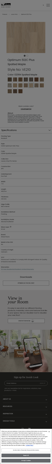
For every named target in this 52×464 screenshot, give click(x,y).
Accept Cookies (26, 460)
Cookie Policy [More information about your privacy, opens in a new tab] (29, 445)
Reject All (26, 455)
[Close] (49, 432)
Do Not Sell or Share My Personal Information (26, 450)
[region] (26, 446)
